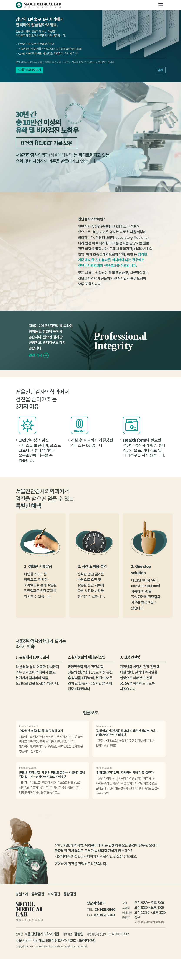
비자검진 (54, 893)
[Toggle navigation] (161, 5)
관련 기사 (39, 355)
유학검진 (38, 893)
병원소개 (22, 893)
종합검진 (70, 893)
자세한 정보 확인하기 (29, 70)
